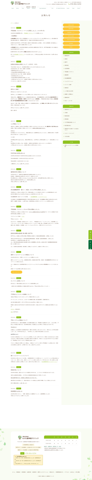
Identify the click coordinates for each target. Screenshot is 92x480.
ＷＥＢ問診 (90, 245)
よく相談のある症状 (69, 91)
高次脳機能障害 (34, 196)
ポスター (13, 309)
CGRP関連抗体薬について (70, 122)
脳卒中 (66, 62)
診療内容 (28, 7)
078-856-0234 (28, 453)
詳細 (12, 311)
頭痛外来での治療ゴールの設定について (72, 129)
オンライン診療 (68, 84)
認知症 (66, 58)
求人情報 (79, 7)
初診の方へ (52, 7)
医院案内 (23, 7)
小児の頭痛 (67, 136)
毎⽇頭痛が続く (68, 125)
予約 (21, 218)
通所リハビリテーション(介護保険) (71, 146)
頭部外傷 (66, 65)
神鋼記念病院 (71, 25)
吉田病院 (71, 43)
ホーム (12, 7)
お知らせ (73, 7)
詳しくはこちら (16, 272)
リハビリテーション (42, 196)
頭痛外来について (68, 109)
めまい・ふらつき (68, 100)
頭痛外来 (34, 7)
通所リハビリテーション (43, 7)
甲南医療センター (71, 32)
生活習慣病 (67, 68)
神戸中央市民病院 (71, 39)
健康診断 (66, 74)
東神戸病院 (71, 28)
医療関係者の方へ (60, 7)
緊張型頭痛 (67, 115)
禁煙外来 (66, 87)
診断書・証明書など (69, 94)
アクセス (68, 7)
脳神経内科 (67, 97)
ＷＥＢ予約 (90, 235)
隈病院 (71, 47)
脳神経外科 (67, 55)
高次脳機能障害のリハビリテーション (49, 361)
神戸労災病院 (71, 36)
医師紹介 (17, 7)
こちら (23, 216)
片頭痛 (66, 112)
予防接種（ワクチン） (28, 33)
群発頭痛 (66, 119)
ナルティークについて (69, 133)
